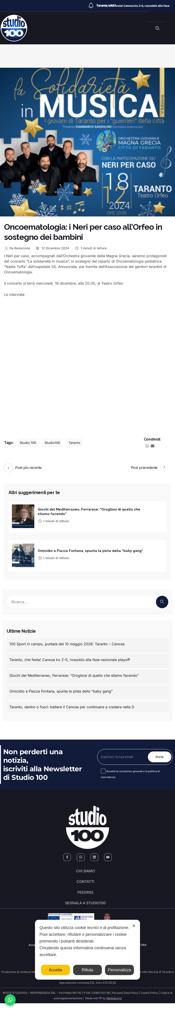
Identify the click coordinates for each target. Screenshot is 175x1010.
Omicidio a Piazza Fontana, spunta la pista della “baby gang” (90, 550)
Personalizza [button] (119, 970)
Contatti (85, 883)
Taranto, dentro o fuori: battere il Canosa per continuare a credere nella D (71, 705)
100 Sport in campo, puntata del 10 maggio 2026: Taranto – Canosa (67, 642)
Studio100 (54, 443)
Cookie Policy (149, 999)
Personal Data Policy (125, 999)
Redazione (17, 248)
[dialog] (87, 950)
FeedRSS (85, 896)
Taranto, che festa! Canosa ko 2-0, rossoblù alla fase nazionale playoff (69, 658)
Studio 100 (29, 443)
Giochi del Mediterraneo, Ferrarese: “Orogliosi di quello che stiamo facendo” (74, 674)
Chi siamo (85, 870)
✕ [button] (134, 926)
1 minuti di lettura (90, 248)
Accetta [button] (55, 970)
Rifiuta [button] (87, 970)
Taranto (77, 443)
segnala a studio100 (85, 908)
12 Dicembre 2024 (52, 248)
